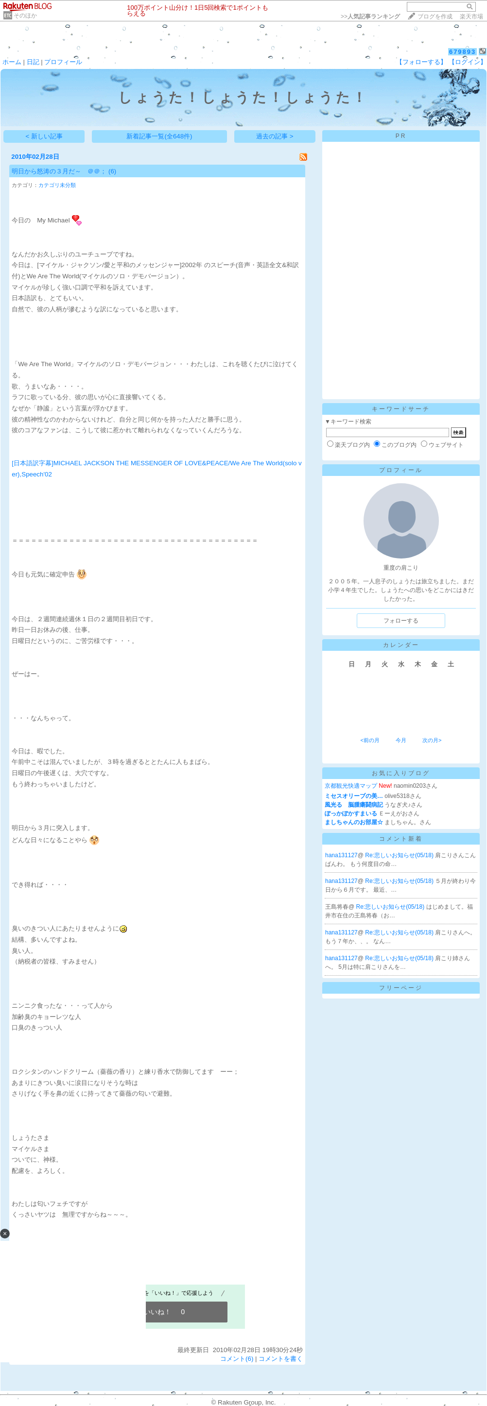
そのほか (25, 15)
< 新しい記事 (44, 136)
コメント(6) (236, 1358)
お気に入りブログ (401, 773)
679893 (462, 51)
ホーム (11, 62)
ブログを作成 (434, 16)
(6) (112, 171)
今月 (401, 740)
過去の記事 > (275, 136)
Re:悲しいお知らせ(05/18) (400, 855)
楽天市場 (471, 16)
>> (370, 16)
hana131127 (341, 855)
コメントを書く (281, 1358)
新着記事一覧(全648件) (159, 136)
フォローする (400, 620)
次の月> (431, 740)
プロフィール (63, 62)
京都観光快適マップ (351, 785)
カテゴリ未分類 (57, 185)
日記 (33, 62)
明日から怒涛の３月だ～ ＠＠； (59, 171)
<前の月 (369, 740)
